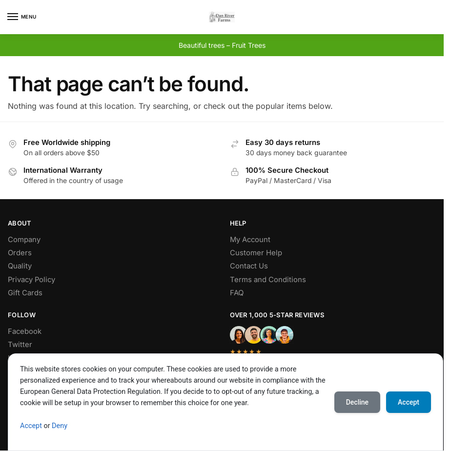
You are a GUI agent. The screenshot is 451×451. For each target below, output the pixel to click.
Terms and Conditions (268, 279)
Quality (20, 266)
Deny (59, 426)
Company (24, 239)
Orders (20, 252)
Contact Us (249, 266)
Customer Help (256, 252)
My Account (250, 239)
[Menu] (22, 17)
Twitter (20, 344)
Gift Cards (25, 292)
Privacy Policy (31, 279)
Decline (357, 402)
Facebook (24, 331)
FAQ (237, 292)
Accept (31, 426)
